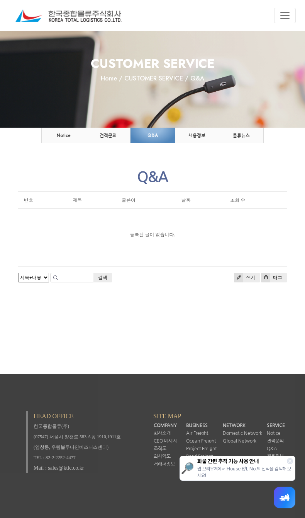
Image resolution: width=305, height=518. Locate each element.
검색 (102, 277)
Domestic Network (242, 433)
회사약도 (162, 456)
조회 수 (237, 200)
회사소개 (162, 433)
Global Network (239, 440)
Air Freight (197, 433)
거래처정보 (164, 464)
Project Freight (201, 448)
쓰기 (244, 277)
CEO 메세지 (165, 440)
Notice (64, 135)
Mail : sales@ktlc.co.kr (59, 468)
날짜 (186, 200)
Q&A (152, 135)
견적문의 (108, 135)
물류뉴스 (241, 135)
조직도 (160, 448)
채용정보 (196, 135)
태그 (271, 277)
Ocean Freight (201, 440)
